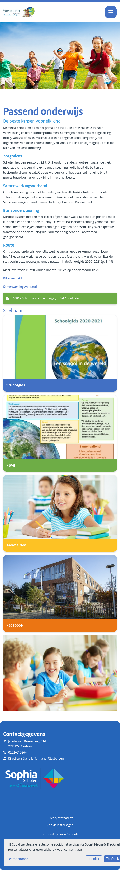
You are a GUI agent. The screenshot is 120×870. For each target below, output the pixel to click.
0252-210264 (17, 752)
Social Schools (68, 834)
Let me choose (18, 859)
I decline (94, 859)
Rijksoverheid (12, 278)
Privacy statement (60, 818)
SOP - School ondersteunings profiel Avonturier (43, 298)
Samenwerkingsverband (20, 287)
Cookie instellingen (60, 825)
